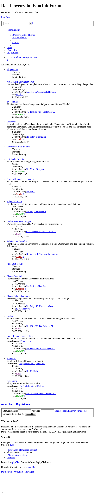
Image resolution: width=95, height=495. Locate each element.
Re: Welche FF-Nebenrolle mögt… (42, 254)
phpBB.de (32, 467)
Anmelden (7, 404)
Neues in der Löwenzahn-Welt (20, 82)
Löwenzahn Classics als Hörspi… (41, 92)
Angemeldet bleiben (13, 414)
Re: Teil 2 (30, 191)
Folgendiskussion (14, 201)
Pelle (12, 445)
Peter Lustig (25, 341)
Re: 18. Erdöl (32, 371)
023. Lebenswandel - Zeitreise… (41, 231)
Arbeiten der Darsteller (17, 241)
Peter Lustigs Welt (15, 264)
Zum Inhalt (6, 17)
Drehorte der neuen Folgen (19, 221)
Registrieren (23, 404)
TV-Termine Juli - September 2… (41, 112)
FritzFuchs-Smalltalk (16, 159)
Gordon (19, 94)
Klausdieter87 (22, 309)
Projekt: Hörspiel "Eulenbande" (21, 179)
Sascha (19, 139)
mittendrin (11, 358)
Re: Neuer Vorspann (35, 169)
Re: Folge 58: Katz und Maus (39, 306)
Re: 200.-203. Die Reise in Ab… (40, 326)
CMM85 (20, 114)
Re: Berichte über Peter (36, 286)
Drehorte (11, 316)
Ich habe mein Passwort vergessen (70, 411)
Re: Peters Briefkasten (36, 137)
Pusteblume (12, 381)
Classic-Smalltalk (14, 276)
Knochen (20, 289)
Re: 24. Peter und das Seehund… (41, 393)
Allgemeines (12, 69)
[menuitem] (23, 35)
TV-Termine (12, 102)
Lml (18, 234)
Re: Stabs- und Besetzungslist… (40, 348)
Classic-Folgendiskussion (18, 296)
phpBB (15, 462)
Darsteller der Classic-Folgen (20, 336)
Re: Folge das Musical (36, 211)
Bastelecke (11, 121)
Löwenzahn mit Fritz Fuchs (19, 146)
